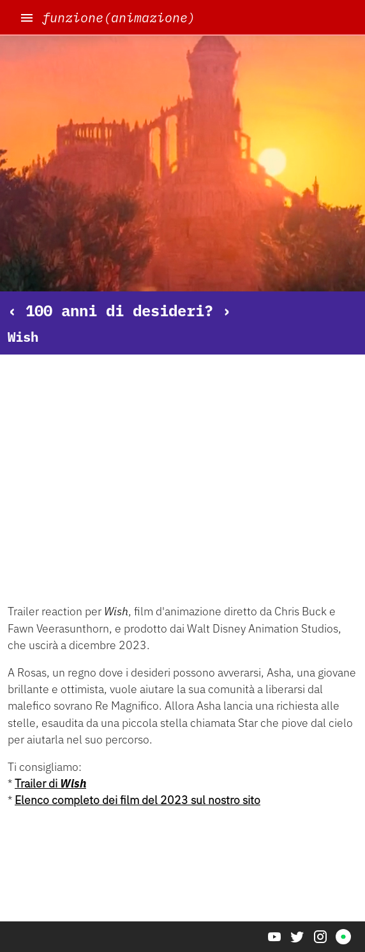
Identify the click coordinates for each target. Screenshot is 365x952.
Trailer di (50, 783)
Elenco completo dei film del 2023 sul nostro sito (137, 800)
